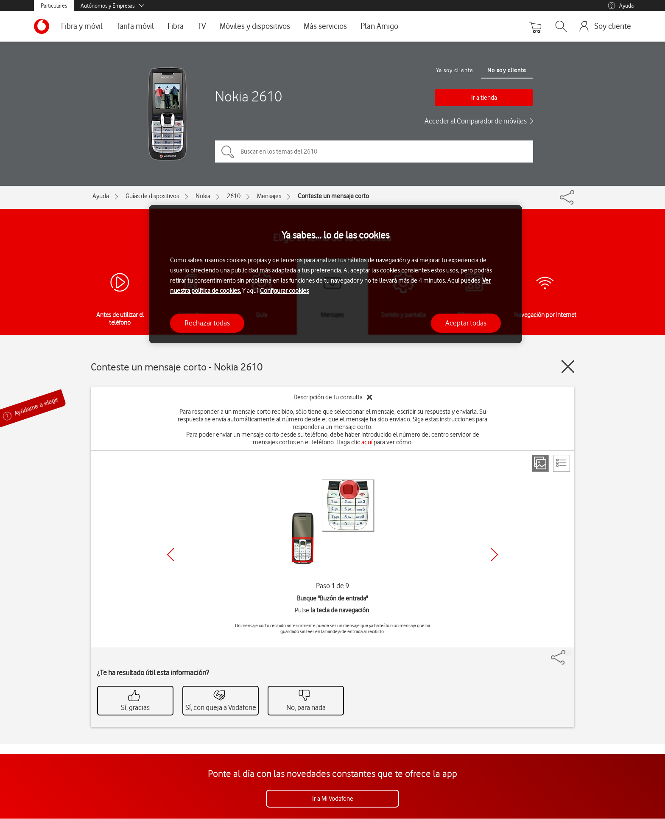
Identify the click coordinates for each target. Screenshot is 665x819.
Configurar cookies (284, 291)
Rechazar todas (207, 323)
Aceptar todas (465, 323)
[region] (335, 274)
